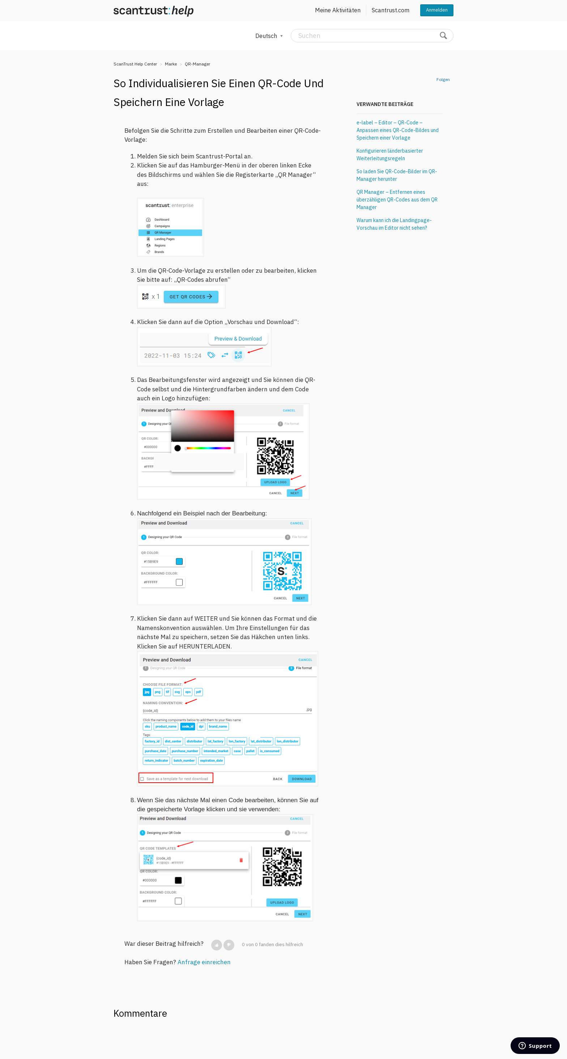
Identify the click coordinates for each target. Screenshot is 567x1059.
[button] (216, 945)
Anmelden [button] (437, 10)
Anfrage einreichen (204, 962)
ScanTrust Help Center (135, 64)
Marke (171, 64)
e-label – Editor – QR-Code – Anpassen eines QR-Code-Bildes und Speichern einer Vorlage (398, 130)
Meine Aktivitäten (338, 10)
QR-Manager (197, 64)
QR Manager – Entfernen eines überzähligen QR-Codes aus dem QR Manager (397, 199)
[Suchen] (372, 35)
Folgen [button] (443, 79)
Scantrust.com (390, 10)
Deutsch (266, 35)
